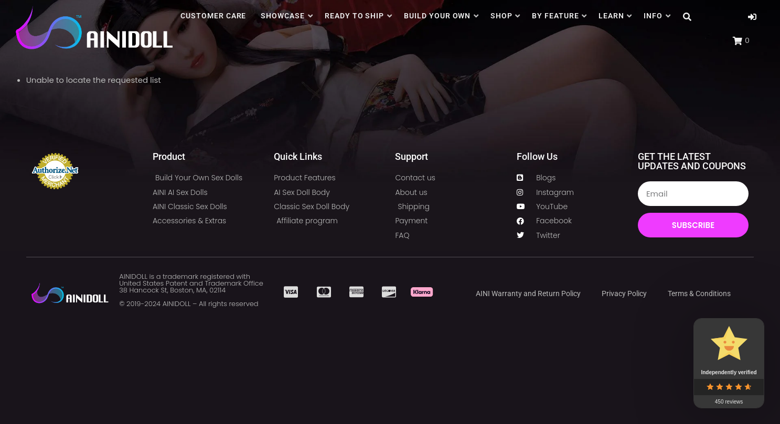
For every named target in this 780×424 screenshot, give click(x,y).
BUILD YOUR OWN (437, 16)
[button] (752, 17)
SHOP (501, 16)
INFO (653, 16)
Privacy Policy (624, 293)
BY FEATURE (555, 16)
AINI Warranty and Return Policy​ (528, 293)
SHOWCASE (283, 16)
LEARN (611, 16)
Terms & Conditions (699, 293)
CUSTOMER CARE (213, 16)
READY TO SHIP (354, 16)
